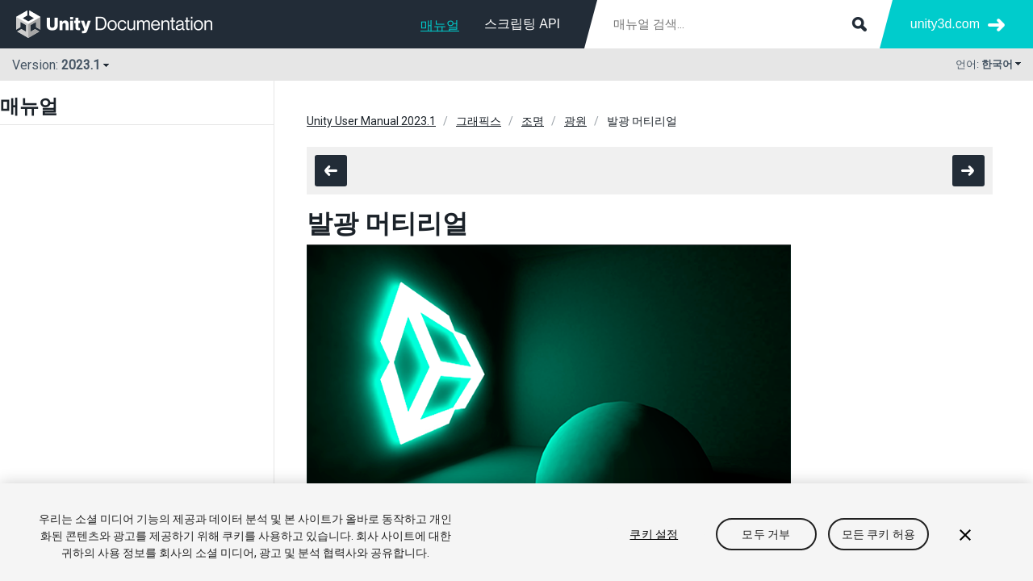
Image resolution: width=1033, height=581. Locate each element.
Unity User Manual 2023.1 (371, 121)
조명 (532, 121)
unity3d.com (945, 24)
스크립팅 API (522, 24)
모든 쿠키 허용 (878, 534)
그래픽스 (478, 121)
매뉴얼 (439, 25)
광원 (575, 121)
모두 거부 (766, 534)
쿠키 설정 (653, 534)
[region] (516, 532)
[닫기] (965, 535)
